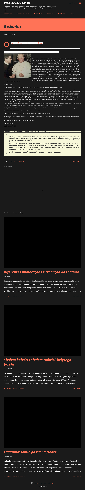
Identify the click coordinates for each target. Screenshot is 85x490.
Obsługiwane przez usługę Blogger (42, 483)
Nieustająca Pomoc (23, 14)
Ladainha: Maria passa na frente (30, 452)
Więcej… (72, 14)
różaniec (22, 161)
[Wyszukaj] (72, 3)
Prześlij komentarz (19, 296)
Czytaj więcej (77, 296)
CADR (11, 161)
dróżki (16, 161)
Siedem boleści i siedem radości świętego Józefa (37, 362)
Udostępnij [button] (75, 161)
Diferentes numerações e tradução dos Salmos (41, 272)
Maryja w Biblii (38, 14)
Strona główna (8, 14)
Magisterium (61, 14)
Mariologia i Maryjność (17, 3)
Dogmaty (50, 14)
